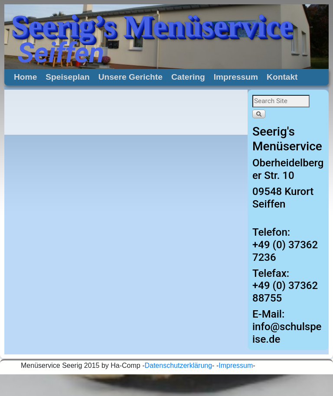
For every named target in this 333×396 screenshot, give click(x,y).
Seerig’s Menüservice (152, 26)
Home (25, 76)
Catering (188, 76)
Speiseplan (67, 76)
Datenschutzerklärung (178, 365)
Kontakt (282, 76)
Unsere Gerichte (130, 76)
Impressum (236, 76)
